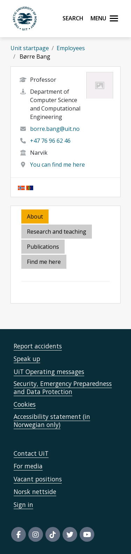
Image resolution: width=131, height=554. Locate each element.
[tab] (43, 247)
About (35, 216)
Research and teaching (56, 231)
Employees (71, 48)
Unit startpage (29, 48)
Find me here (44, 262)
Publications (43, 247)
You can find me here (57, 164)
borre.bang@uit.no (55, 129)
